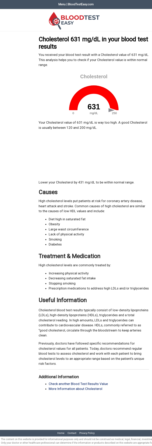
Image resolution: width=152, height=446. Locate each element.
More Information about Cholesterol (75, 389)
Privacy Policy (87, 433)
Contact (71, 433)
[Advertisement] (94, 155)
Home (60, 433)
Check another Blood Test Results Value (78, 384)
